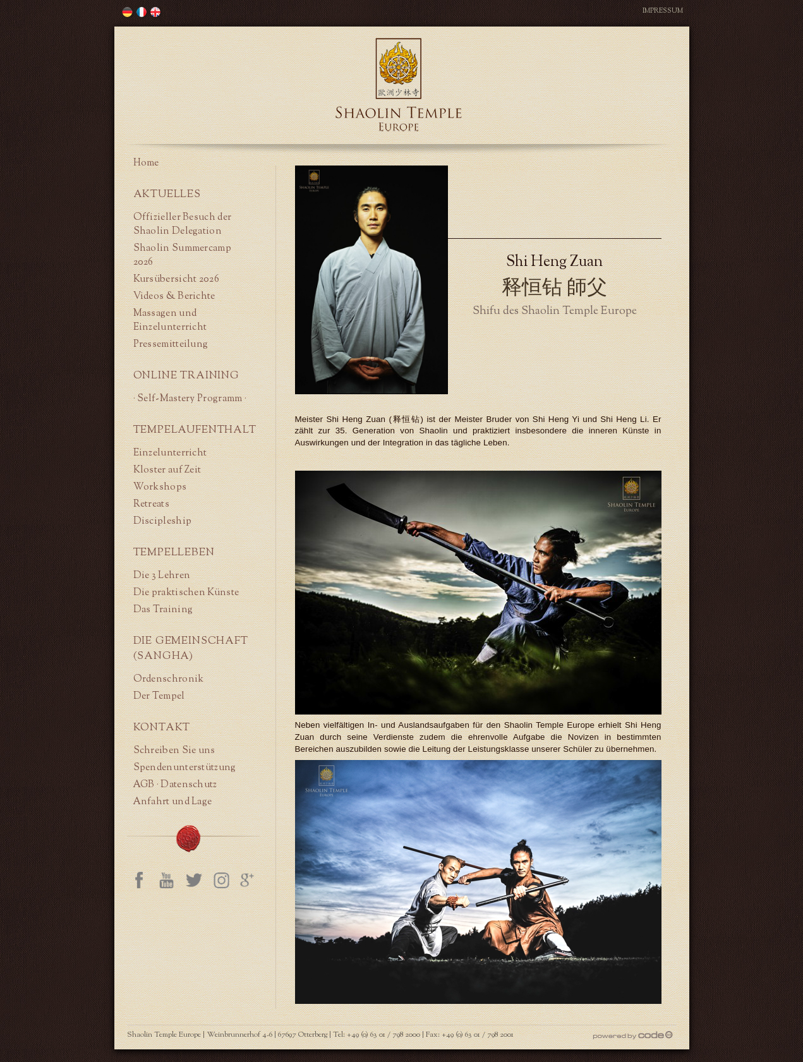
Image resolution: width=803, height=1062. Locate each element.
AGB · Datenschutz (175, 785)
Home (146, 163)
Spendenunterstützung (184, 768)
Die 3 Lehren (162, 575)
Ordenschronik (168, 679)
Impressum (663, 11)
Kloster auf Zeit (167, 470)
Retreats (151, 504)
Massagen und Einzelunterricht (170, 320)
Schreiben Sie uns (174, 750)
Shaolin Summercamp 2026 (182, 255)
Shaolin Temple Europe (398, 85)
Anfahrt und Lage (172, 802)
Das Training (163, 610)
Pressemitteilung (170, 344)
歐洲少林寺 (128, 12)
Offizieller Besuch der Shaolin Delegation (182, 224)
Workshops (160, 487)
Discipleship (162, 521)
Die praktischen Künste (186, 593)
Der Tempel (159, 696)
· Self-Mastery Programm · (190, 399)
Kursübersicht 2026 (176, 279)
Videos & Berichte (174, 296)
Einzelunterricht (170, 453)
